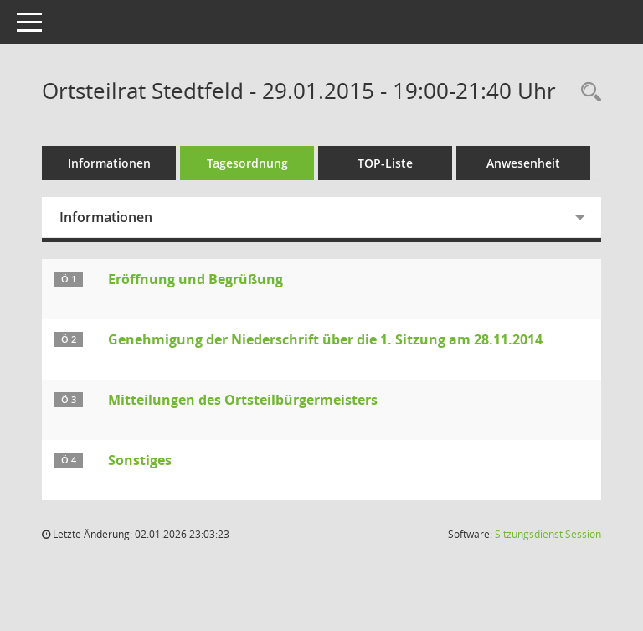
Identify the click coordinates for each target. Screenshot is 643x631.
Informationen (109, 163)
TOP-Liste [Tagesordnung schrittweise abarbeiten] (385, 163)
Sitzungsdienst (548, 534)
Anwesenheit (523, 163)
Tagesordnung (247, 163)
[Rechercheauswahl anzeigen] (587, 92)
